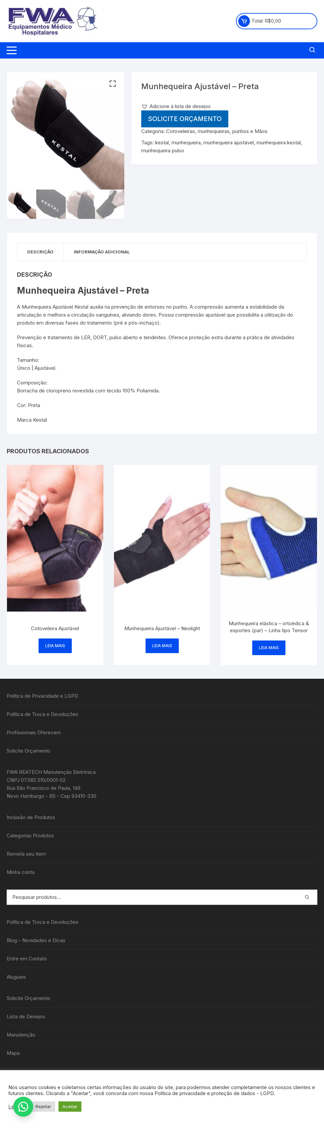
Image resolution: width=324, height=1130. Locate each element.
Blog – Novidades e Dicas (36, 940)
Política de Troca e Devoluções (42, 714)
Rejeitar (43, 1106)
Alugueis (16, 977)
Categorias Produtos (30, 835)
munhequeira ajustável (228, 142)
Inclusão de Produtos (31, 817)
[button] (113, 84)
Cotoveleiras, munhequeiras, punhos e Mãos (217, 131)
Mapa (13, 1053)
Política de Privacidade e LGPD (42, 696)
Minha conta (21, 872)
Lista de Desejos (26, 1016)
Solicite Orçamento (185, 119)
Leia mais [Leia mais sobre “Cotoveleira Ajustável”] (55, 645)
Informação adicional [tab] (102, 251)
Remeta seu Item (26, 854)
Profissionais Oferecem (34, 732)
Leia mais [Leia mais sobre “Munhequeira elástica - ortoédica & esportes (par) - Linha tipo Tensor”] (269, 647)
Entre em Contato (27, 958)
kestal (162, 142)
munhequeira (186, 142)
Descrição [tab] (40, 251)
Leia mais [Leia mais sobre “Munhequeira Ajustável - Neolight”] (162, 645)
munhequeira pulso (162, 150)
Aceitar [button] (69, 1106)
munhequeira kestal (279, 142)
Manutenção (21, 1035)
